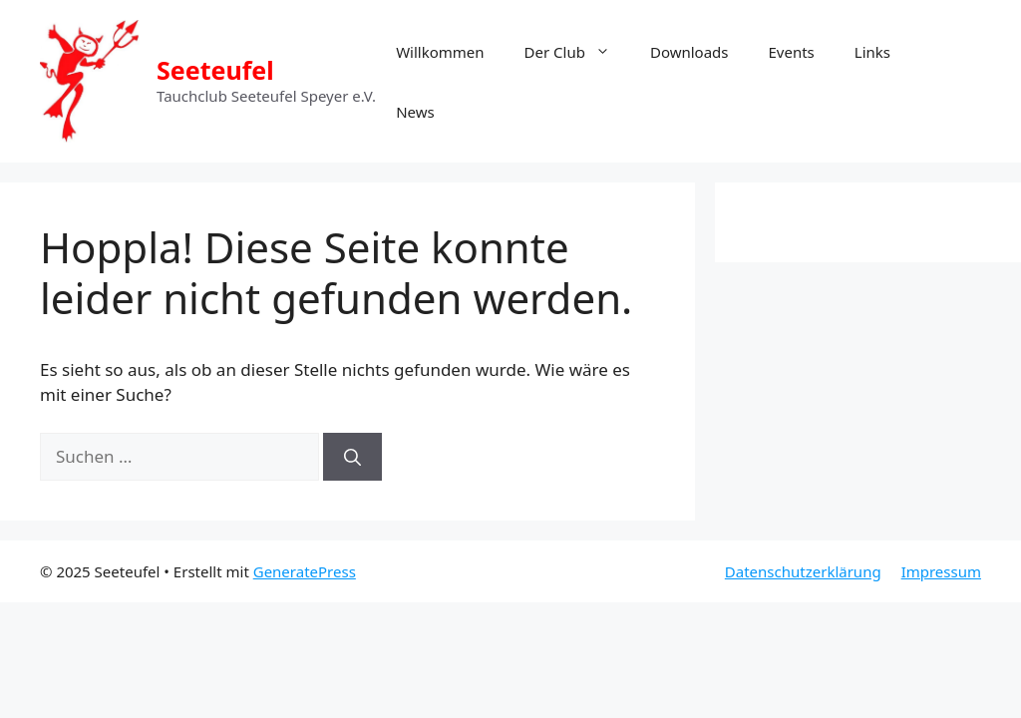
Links (872, 52)
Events (792, 52)
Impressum (941, 571)
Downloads (689, 52)
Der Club (577, 52)
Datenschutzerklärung (803, 571)
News (415, 112)
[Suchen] (352, 457)
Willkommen (440, 52)
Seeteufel (215, 70)
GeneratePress (304, 571)
